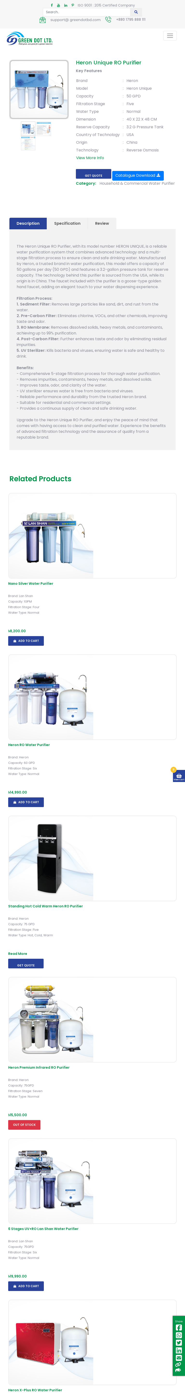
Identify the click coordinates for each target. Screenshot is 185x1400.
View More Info (90, 158)
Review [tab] (102, 223)
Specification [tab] (67, 223)
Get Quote (93, 176)
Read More (17, 953)
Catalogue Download (138, 175)
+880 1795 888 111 (130, 19)
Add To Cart (26, 641)
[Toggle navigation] (170, 36)
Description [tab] (28, 223)
